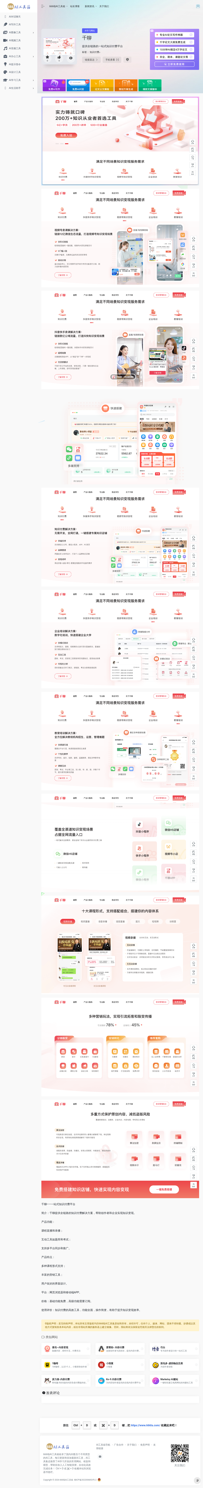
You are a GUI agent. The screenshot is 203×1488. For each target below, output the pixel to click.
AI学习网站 (90, 31)
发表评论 (53, 1393)
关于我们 (104, 6)
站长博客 (75, 6)
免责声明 (145, 1444)
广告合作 (118, 1444)
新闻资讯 (89, 6)
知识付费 (94, 52)
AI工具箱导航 (103, 1444)
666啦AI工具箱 (57, 6)
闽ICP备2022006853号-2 (85, 1480)
